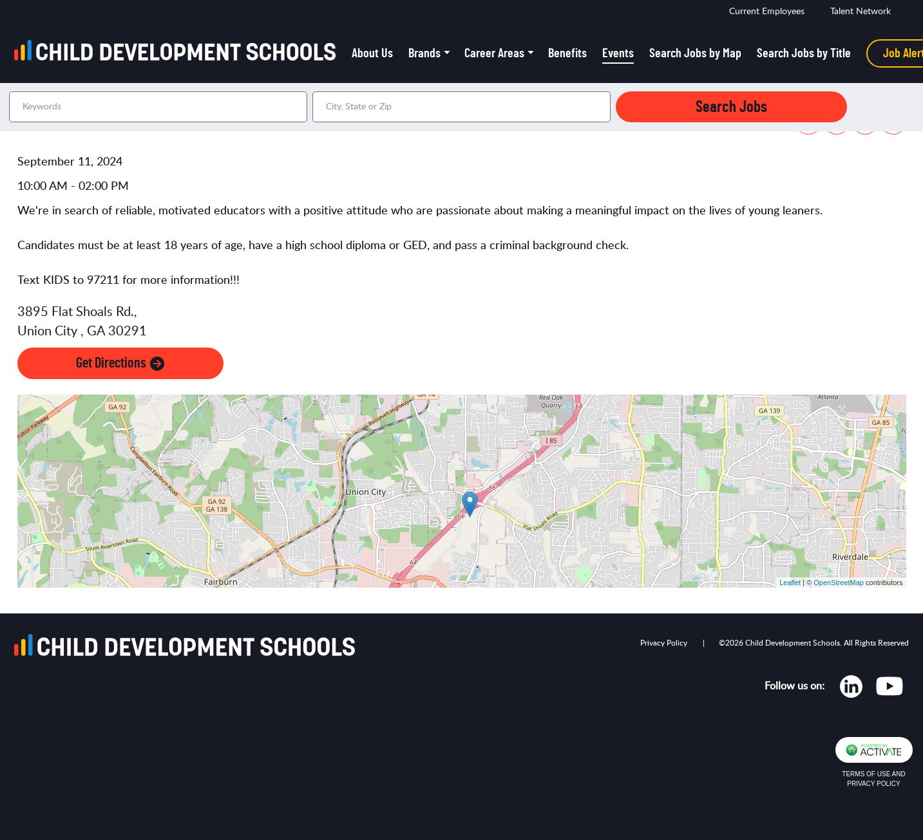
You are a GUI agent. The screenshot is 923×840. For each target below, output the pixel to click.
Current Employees (766, 11)
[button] (599, 107)
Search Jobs (731, 107)
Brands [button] (424, 53)
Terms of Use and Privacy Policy (873, 778)
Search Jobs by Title (804, 53)
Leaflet (790, 582)
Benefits (567, 53)
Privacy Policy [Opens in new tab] (663, 643)
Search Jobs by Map (695, 53)
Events (618, 53)
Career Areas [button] (494, 53)
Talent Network (860, 11)
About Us (372, 53)
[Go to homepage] (179, 53)
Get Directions (120, 363)
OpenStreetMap (839, 582)
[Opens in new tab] (851, 689)
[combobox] (461, 106)
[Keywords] (158, 106)
